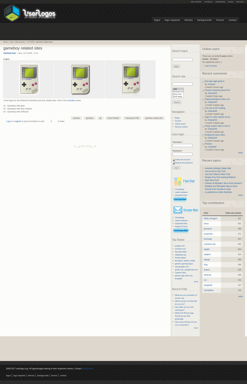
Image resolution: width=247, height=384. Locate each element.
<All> (178, 89)
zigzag (207, 259)
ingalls (207, 249)
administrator (87, 368)
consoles (71, 100)
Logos (157, 20)
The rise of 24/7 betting (215, 108)
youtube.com (180, 249)
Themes (189, 20)
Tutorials (208, 2)
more (196, 282)
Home (5, 42)
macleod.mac (9, 53)
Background (178, 92)
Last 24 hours (211, 66)
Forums (220, 20)
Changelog (179, 189)
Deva (206, 223)
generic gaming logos (184, 264)
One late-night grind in (214, 81)
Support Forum (181, 226)
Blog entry (178, 94)
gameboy (89, 118)
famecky (207, 275)
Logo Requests (172, 20)
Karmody (208, 239)
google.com (180, 246)
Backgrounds (204, 20)
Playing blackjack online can (217, 99)
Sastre (207, 270)
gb (100, 118)
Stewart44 (212, 93)
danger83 (208, 285)
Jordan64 (212, 147)
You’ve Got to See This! (215, 171)
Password (178, 151)
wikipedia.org (180, 255)
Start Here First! (212, 180)
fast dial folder (181, 252)
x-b (205, 280)
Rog (206, 265)
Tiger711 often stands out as (217, 117)
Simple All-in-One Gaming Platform (220, 177)
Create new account (182, 160)
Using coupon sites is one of (217, 126)
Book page (178, 96)
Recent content (181, 127)
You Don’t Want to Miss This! (217, 174)
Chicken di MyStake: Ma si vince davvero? (223, 183)
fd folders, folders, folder (185, 261)
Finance (208, 144)
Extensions (220, 2)
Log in (9, 121)
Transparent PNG (132, 118)
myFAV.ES (240, 2)
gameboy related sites (44, 42)
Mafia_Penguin (210, 218)
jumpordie (208, 234)
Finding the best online (215, 135)
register (18, 121)
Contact (233, 20)
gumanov (208, 229)
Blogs (230, 2)
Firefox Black (180, 258)
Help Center (196, 2)
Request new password (184, 163)
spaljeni (207, 254)
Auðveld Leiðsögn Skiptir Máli (218, 168)
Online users (180, 124)
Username (178, 142)
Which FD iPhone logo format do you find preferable (184, 316)
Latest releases (181, 192)
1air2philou (209, 290)
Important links (181, 195)
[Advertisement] (123, 31)
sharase (211, 84)
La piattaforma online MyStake (218, 192)
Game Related (113, 118)
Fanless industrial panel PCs (217, 90)
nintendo (76, 118)
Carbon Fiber (180, 273)
